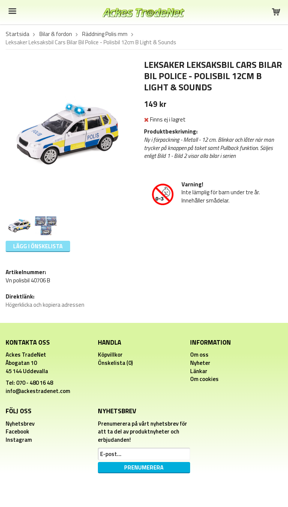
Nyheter (200, 362)
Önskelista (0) (115, 362)
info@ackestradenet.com (38, 391)
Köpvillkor (110, 354)
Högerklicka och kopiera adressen (45, 304)
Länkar (198, 371)
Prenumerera (144, 467)
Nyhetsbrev (20, 423)
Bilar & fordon (55, 34)
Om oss (199, 354)
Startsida (17, 34)
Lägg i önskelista (38, 246)
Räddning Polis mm (105, 34)
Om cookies (204, 379)
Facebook (17, 431)
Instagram (19, 439)
